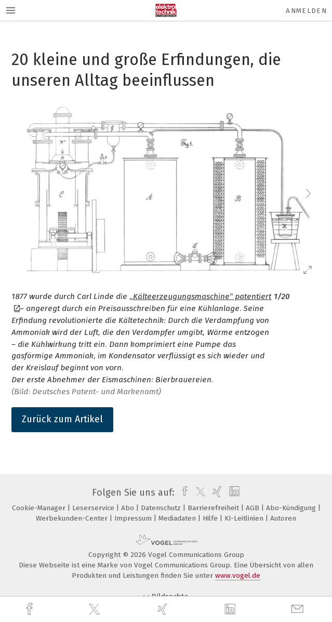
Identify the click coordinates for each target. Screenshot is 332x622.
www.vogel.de (237, 575)
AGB (253, 507)
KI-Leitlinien (244, 518)
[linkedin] (231, 609)
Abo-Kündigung (292, 507)
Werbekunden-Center (73, 518)
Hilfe (211, 518)
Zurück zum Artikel (62, 419)
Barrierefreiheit (214, 507)
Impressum (134, 518)
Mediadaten (178, 518)
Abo (128, 507)
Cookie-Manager (40, 507)
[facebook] (30, 609)
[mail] (298, 609)
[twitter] (95, 609)
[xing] (163, 609)
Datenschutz (162, 507)
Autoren (283, 518)
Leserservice (94, 507)
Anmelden (306, 10)
